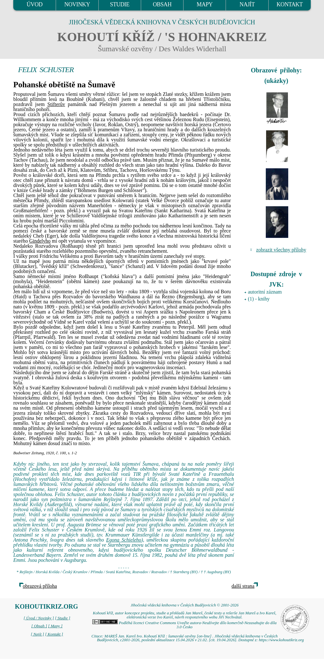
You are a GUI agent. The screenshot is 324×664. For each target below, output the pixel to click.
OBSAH (162, 4)
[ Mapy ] (55, 626)
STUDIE (119, 4)
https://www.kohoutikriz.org (281, 640)
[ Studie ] (62, 618)
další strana (243, 586)
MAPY (205, 4)
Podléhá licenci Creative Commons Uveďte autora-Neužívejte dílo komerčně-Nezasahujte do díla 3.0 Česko (184, 625)
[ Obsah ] (39, 626)
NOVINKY (77, 4)
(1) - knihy (259, 298)
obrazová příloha (40, 586)
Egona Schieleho (123, 540)
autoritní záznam (265, 292)
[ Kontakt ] (54, 634)
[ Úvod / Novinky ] (38, 618)
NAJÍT (247, 4)
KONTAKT (290, 4)
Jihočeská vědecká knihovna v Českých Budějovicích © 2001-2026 (185, 605)
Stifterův (56, 104)
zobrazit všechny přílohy (281, 249)
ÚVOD (34, 4)
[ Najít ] (37, 634)
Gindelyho (40, 241)
